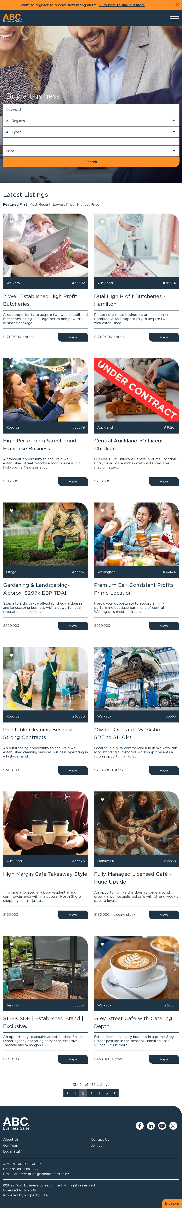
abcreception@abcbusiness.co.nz (41, 1174)
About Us (11, 1139)
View (73, 337)
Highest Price (88, 204)
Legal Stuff (12, 1151)
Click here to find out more (122, 5)
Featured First (15, 204)
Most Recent (40, 204)
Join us (96, 1145)
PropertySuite (36, 1195)
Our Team (11, 1145)
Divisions (172, 1203)
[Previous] (67, 1093)
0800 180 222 (27, 1169)
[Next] (115, 1093)
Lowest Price (64, 204)
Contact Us (100, 1139)
